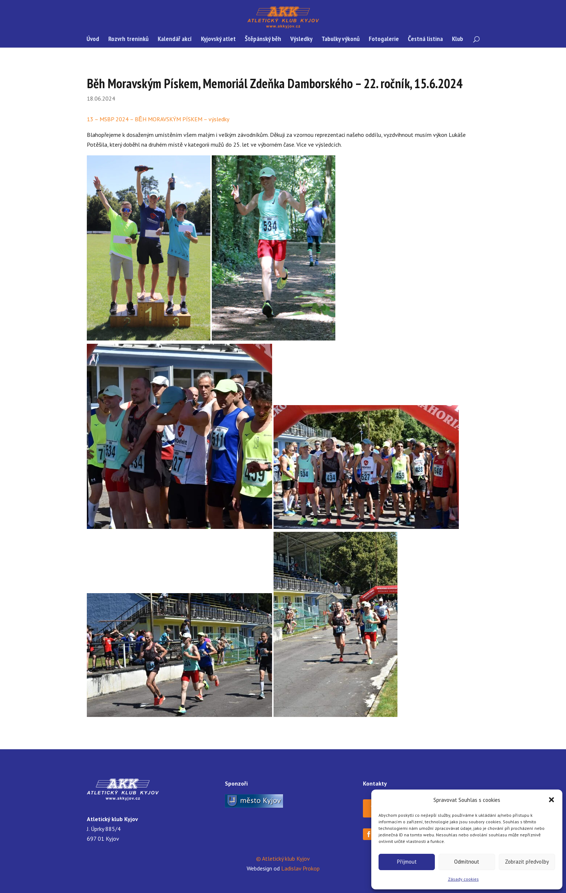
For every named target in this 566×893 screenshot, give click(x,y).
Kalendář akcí (175, 39)
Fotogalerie (384, 39)
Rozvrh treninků (128, 39)
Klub (457, 39)
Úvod (92, 39)
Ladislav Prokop (300, 868)
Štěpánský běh (263, 39)
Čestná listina (425, 39)
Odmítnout (466, 861)
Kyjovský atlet (218, 39)
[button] (551, 799)
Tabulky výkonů (341, 39)
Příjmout (407, 861)
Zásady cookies (463, 879)
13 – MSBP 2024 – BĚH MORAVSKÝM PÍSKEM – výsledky (158, 119)
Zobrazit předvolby (527, 861)
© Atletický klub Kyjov (283, 858)
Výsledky (301, 39)
